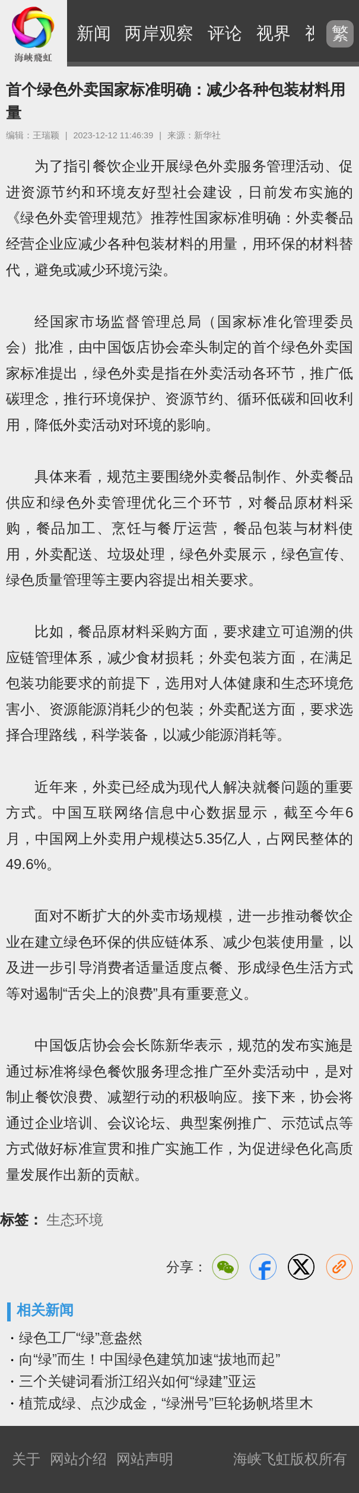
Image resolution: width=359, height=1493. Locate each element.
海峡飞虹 (33, 33)
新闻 (94, 33)
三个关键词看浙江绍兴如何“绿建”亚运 (137, 1381)
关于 (26, 1459)
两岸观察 (159, 33)
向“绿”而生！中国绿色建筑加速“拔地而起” (149, 1359)
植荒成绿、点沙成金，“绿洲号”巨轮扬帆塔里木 (166, 1403)
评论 (225, 33)
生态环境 (74, 1220)
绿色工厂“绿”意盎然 (80, 1338)
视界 (273, 33)
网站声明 (144, 1459)
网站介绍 (78, 1459)
